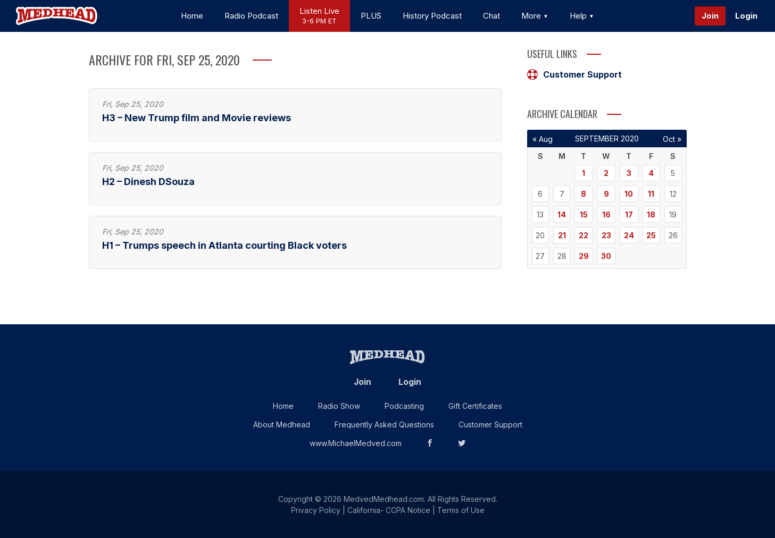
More (534, 16)
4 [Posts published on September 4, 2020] (651, 173)
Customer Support (574, 74)
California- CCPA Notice (388, 510)
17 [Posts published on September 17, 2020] (629, 214)
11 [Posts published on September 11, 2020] (651, 193)
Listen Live (319, 16)
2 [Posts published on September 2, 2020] (606, 173)
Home (192, 16)
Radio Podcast (251, 16)
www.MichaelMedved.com (356, 443)
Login (746, 16)
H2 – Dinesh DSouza (148, 181)
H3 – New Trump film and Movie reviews (196, 117)
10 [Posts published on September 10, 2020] (628, 193)
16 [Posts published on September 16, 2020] (606, 214)
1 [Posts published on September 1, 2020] (583, 173)
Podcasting (404, 405)
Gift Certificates (475, 405)
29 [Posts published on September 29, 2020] (584, 255)
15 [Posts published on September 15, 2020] (584, 214)
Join (710, 16)
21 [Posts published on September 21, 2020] (562, 235)
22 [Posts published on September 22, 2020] (583, 235)
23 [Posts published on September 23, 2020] (606, 235)
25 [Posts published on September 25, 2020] (651, 235)
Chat (491, 16)
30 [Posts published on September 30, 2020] (606, 255)
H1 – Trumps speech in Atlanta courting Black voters (224, 245)
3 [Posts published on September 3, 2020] (629, 173)
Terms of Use (461, 510)
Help (582, 16)
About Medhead (281, 424)
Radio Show (339, 405)
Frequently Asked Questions (384, 424)
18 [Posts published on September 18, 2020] (651, 214)
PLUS (371, 16)
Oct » (672, 139)
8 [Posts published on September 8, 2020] (583, 193)
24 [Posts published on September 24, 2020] (629, 235)
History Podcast (432, 16)
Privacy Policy (315, 510)
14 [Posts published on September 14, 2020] (561, 214)
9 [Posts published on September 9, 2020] (606, 193)
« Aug (542, 139)
